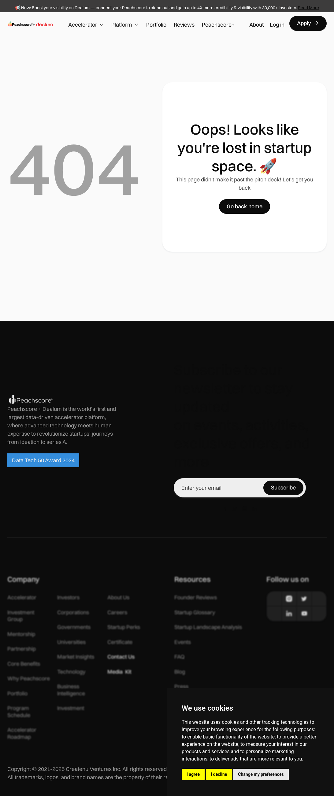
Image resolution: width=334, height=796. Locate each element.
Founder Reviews (195, 597)
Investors (68, 597)
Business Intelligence (71, 690)
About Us (118, 597)
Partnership (21, 648)
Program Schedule (18, 712)
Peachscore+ (218, 24)
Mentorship (21, 634)
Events (182, 642)
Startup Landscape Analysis (208, 627)
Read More (308, 7)
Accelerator (21, 597)
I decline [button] (219, 774)
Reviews (184, 24)
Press (181, 686)
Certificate (119, 642)
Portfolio (156, 24)
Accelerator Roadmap (21, 733)
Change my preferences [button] (261, 774)
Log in (277, 24)
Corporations (73, 612)
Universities (71, 642)
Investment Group (20, 616)
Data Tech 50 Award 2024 (43, 460)
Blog (179, 671)
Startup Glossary (194, 612)
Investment (70, 708)
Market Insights (75, 656)
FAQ (179, 656)
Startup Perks (123, 627)
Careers (117, 612)
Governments (74, 627)
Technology (71, 671)
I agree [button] (193, 774)
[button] (86, 23)
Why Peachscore (28, 678)
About (256, 24)
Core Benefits (23, 663)
